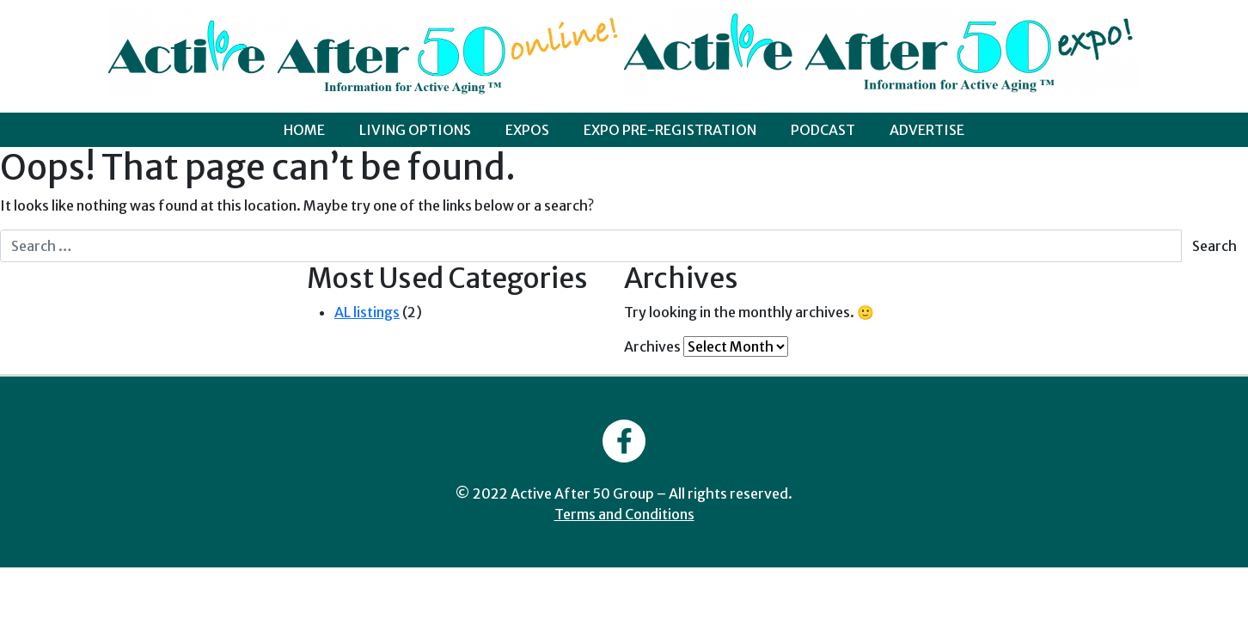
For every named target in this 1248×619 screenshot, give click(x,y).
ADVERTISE (927, 129)
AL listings (367, 312)
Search (1214, 245)
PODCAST (823, 129)
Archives (652, 346)
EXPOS (527, 129)
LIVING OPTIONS (415, 129)
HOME (304, 129)
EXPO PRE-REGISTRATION (670, 129)
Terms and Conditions (624, 514)
